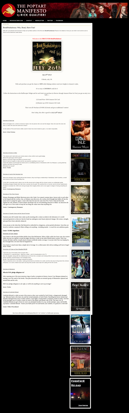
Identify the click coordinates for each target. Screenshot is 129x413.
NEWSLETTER (39, 20)
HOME (5, 20)
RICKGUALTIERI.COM (16, 20)
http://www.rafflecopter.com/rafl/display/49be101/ (25, 313)
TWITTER (50, 20)
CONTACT (29, 20)
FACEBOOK (59, 20)
